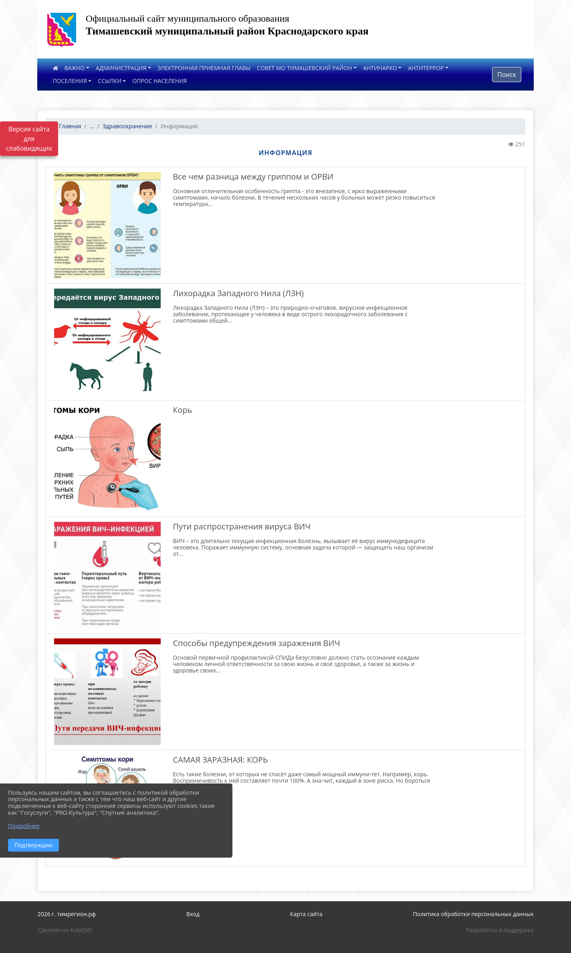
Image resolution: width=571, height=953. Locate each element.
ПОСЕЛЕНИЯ (70, 81)
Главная (66, 126)
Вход (193, 914)
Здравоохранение (127, 126)
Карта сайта (306, 914)
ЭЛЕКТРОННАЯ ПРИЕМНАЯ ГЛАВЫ (203, 68)
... (92, 126)
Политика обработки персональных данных (473, 914)
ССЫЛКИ (109, 81)
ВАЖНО (75, 68)
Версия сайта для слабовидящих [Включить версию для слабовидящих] (29, 139)
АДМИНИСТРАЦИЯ (121, 68)
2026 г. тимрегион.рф (66, 914)
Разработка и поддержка (500, 930)
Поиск (506, 74)
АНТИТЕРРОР (426, 68)
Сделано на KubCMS (64, 930)
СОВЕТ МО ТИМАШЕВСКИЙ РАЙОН (304, 68)
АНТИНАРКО (380, 68)
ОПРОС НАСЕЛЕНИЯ (159, 81)
